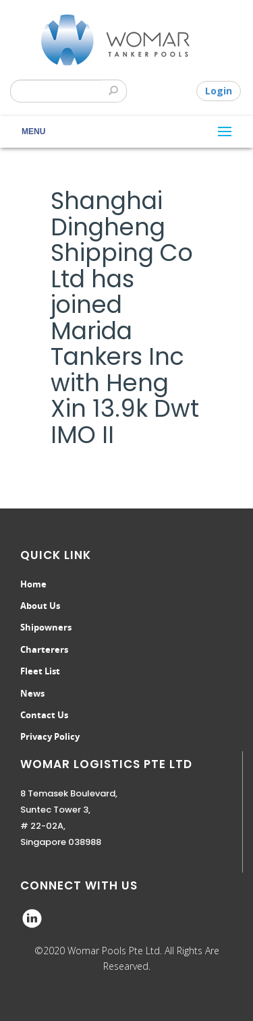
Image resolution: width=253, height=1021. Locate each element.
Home (33, 584)
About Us (40, 606)
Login (218, 90)
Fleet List (40, 671)
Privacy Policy (50, 736)
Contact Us (44, 715)
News (32, 693)
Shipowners (46, 627)
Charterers (44, 649)
